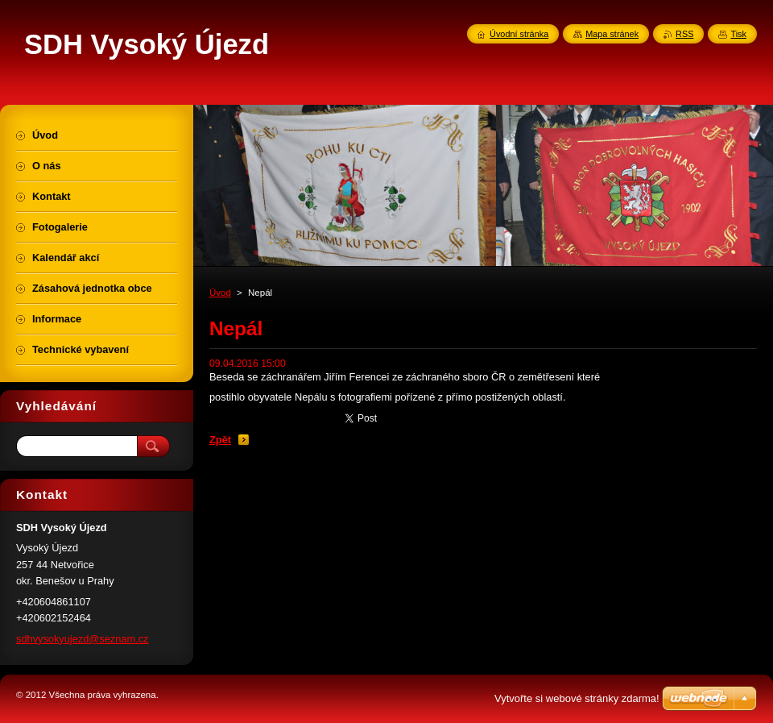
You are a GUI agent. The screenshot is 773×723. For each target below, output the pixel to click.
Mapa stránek (612, 34)
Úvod (220, 292)
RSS (684, 34)
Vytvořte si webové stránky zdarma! (576, 698)
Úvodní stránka (519, 34)
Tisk (738, 34)
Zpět (220, 440)
